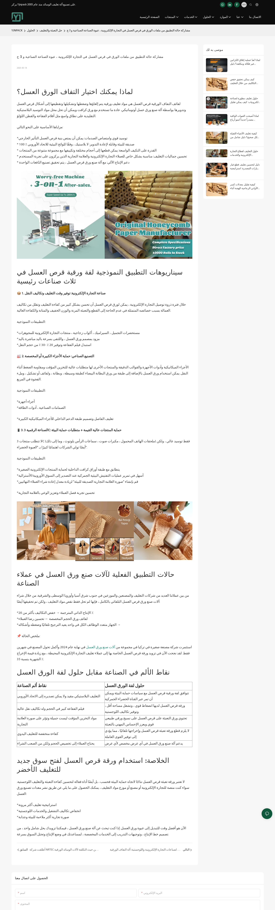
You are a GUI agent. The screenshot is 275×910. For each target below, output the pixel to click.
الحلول (31, 30)
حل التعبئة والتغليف (51, 30)
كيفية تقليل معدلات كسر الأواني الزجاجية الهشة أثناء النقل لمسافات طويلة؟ (244, 186)
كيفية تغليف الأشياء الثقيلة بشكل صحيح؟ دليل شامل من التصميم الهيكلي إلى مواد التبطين (245, 135)
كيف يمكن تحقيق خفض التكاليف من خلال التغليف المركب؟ (243, 81)
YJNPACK (16, 30)
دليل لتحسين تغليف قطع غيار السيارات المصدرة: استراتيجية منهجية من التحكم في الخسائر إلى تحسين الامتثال (245, 166)
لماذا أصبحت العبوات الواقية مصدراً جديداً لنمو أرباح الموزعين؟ (244, 118)
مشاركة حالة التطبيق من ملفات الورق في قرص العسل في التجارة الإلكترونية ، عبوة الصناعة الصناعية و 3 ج (128, 30)
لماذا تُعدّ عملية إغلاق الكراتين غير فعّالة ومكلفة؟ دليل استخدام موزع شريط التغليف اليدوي (245, 62)
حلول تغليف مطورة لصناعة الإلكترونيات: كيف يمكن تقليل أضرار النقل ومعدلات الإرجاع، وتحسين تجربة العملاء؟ (245, 100)
